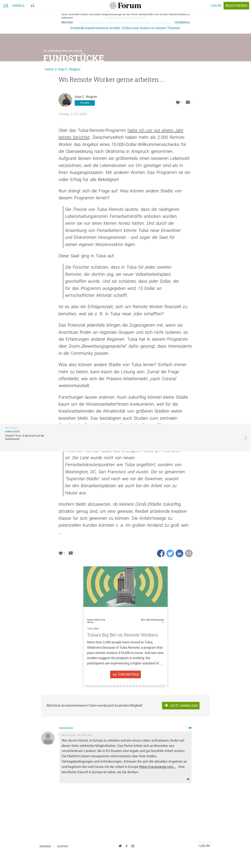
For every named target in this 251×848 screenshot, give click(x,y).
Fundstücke (73, 58)
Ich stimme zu (182, 22)
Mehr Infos (67, 22)
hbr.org (90, 622)
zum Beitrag (128, 674)
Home (49, 69)
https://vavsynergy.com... (157, 767)
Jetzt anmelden (184, 706)
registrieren (236, 5)
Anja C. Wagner (69, 69)
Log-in (216, 5)
